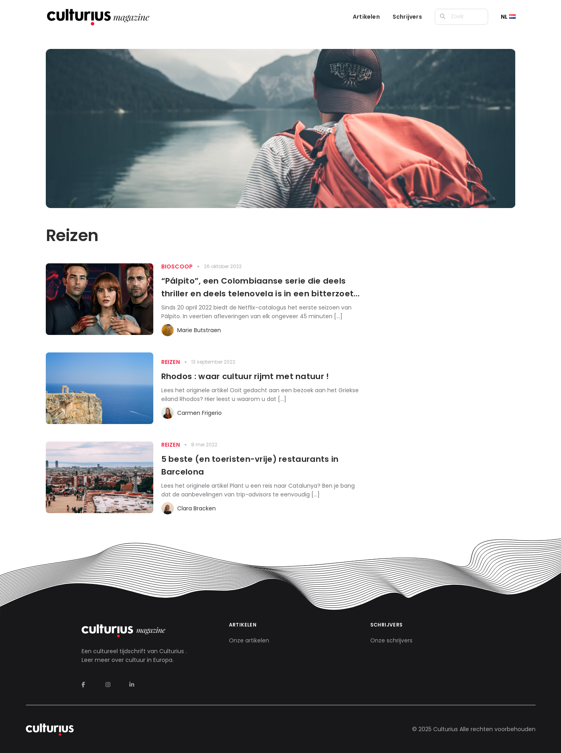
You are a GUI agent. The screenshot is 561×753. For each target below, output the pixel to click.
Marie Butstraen (199, 330)
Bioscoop (177, 266)
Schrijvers (407, 17)
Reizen (170, 362)
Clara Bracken (196, 508)
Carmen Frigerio (199, 413)
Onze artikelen (249, 640)
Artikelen (366, 17)
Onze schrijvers (391, 640)
